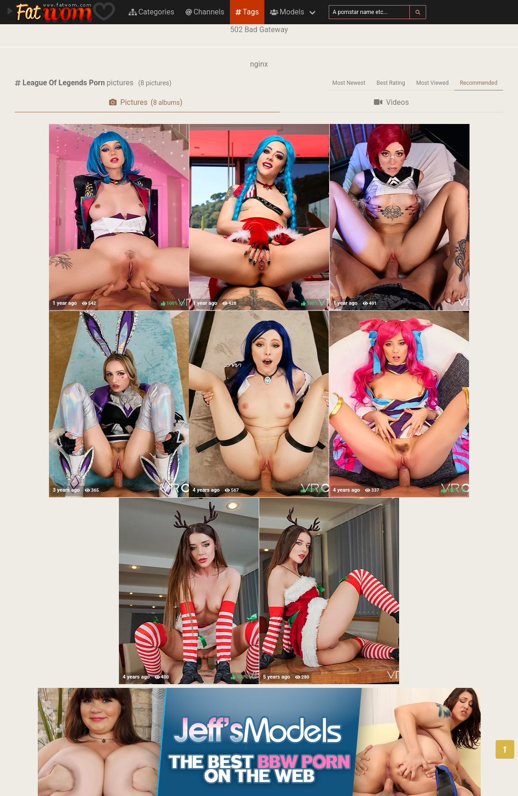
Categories (151, 11)
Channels (205, 11)
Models (287, 11)
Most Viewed (432, 83)
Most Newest (349, 83)
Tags (247, 11)
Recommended (478, 83)
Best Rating (391, 83)
